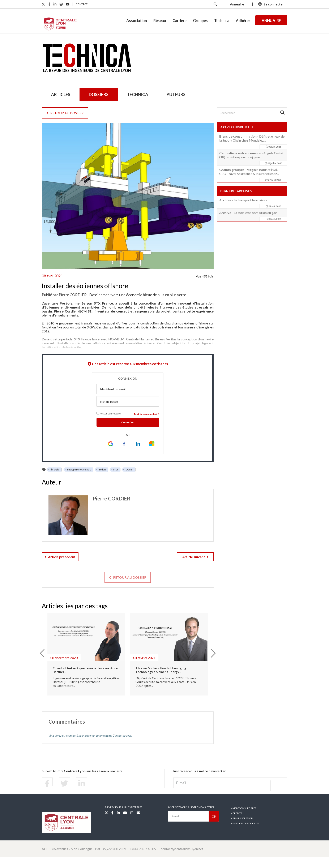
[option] (86, 656)
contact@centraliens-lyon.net (182, 849)
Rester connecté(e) (109, 413)
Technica (221, 20)
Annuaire (271, 20)
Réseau (159, 20)
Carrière (179, 20)
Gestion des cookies (245, 823)
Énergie (55, 469)
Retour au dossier (65, 113)
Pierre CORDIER (73, 294)
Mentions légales (244, 808)
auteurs (176, 94)
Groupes (200, 20)
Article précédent (60, 557)
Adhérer (243, 20)
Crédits (237, 813)
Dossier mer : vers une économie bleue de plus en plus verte (137, 294)
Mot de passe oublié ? (146, 413)
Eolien (102, 469)
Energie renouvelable (79, 469)
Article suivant (195, 557)
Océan (129, 469)
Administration (242, 818)
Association (136, 20)
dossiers (98, 94)
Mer (115, 469)
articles (60, 94)
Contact (81, 4)
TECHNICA (137, 94)
